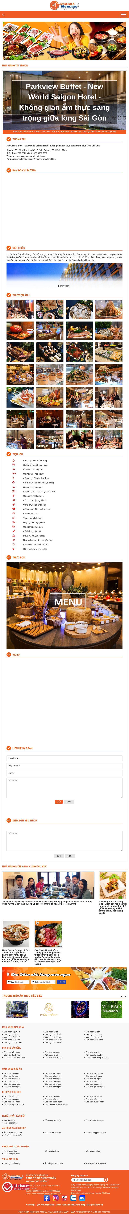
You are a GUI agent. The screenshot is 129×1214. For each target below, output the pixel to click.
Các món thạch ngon (12, 1055)
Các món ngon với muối (14, 1104)
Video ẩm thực (10, 1158)
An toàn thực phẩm (53, 1133)
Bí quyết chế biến (11, 1092)
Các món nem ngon (94, 1081)
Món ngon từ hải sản (53, 1034)
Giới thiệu (30, 1205)
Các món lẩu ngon (11, 1076)
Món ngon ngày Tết (12, 1032)
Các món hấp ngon (94, 1096)
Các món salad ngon (12, 1084)
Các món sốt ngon (11, 1096)
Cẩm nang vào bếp (53, 1120)
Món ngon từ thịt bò (12, 1040)
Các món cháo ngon (53, 1081)
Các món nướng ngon (95, 1102)
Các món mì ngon (52, 1076)
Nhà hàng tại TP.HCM (15, 65)
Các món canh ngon (12, 1087)
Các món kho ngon (12, 1099)
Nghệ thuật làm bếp (13, 1115)
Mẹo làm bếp (9, 1120)
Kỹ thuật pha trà (51, 1055)
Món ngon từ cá (51, 1032)
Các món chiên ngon (53, 1102)
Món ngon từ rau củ (53, 1042)
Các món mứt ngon (53, 1073)
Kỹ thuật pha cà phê (94, 1055)
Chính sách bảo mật (65, 1205)
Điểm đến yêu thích (12, 1154)
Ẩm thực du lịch (10, 1151)
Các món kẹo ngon (11, 1073)
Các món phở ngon (94, 1076)
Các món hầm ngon (94, 1099)
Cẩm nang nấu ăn (12, 1068)
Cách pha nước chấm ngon (56, 1104)
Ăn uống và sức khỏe (14, 1128)
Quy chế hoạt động (45, 1205)
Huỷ (70, 856)
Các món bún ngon (12, 1079)
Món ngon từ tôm (11, 1034)
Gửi (59, 802)
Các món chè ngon (53, 1052)
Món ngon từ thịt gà (12, 1037)
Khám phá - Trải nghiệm (15, 1146)
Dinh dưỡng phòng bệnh (96, 1133)
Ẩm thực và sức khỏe (13, 1133)
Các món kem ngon (94, 1052)
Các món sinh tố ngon (54, 1058)
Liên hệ (99, 1205)
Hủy (69, 802)
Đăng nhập (80, 1205)
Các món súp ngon (94, 1084)
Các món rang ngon (12, 1102)
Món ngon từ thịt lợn (53, 1040)
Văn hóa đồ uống (93, 1151)
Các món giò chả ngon (95, 1087)
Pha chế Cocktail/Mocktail (14, 1058)
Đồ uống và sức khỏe (13, 1135)
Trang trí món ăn (10, 1123)
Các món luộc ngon (53, 1099)
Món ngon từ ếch (93, 1032)
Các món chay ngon (53, 1087)
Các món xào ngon (53, 1096)
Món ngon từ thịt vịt (53, 1037)
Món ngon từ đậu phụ (13, 1042)
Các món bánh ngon (94, 1073)
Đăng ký (91, 1205)
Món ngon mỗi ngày (13, 1027)
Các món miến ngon (53, 1079)
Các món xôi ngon (93, 1079)
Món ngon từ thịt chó (94, 1040)
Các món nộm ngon (53, 1084)
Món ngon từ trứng (94, 1034)
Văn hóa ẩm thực (52, 1151)
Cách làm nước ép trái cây (97, 1058)
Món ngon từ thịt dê (94, 1037)
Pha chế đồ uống (11, 1047)
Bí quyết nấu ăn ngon (95, 1120)
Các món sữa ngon (12, 1052)
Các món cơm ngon (12, 1081)
